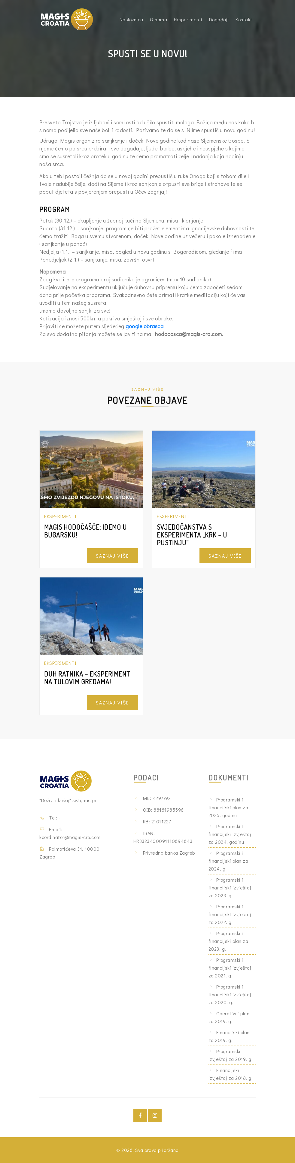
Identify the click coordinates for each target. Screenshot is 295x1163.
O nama (158, 19)
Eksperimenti (188, 19)
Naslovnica (131, 19)
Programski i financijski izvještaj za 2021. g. (229, 968)
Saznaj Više (112, 556)
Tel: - (54, 817)
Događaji (219, 19)
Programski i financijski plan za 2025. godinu (228, 807)
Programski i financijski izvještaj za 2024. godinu (229, 834)
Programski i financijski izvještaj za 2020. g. (229, 994)
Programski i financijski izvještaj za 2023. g (229, 887)
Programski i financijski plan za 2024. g (228, 861)
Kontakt (244, 19)
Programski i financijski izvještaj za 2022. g (229, 914)
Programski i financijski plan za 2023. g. (228, 941)
